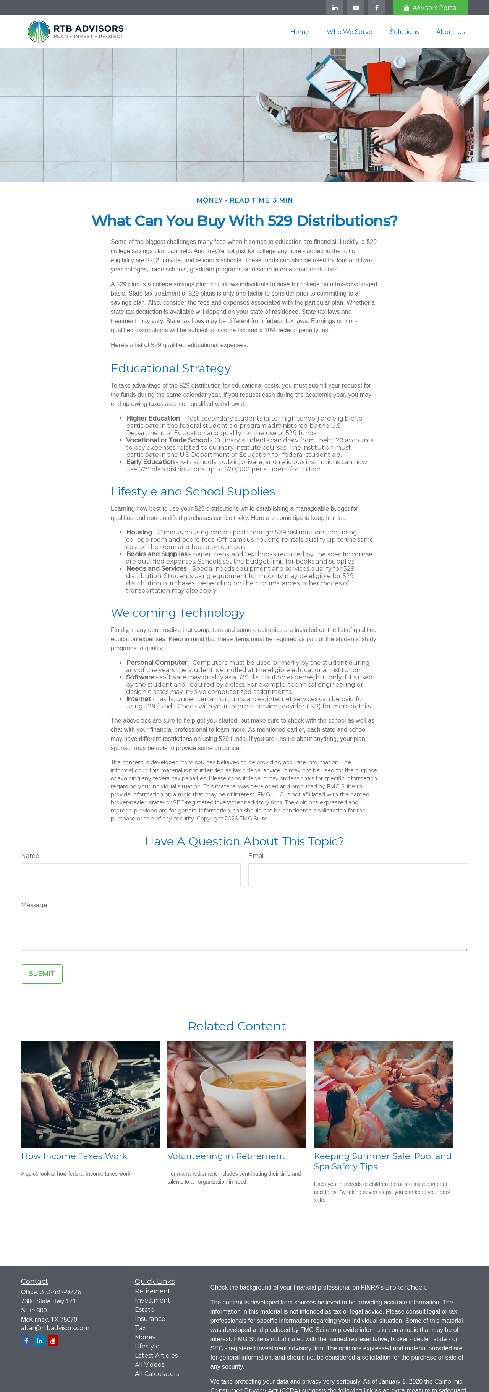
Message (34, 905)
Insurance (150, 1318)
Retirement (152, 1291)
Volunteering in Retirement (226, 1156)
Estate (144, 1309)
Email (256, 855)
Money (145, 1337)
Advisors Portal (430, 7)
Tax (140, 1328)
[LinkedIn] (334, 7)
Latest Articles (156, 1355)
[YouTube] (355, 7)
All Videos (149, 1364)
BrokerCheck (405, 1287)
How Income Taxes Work (74, 1156)
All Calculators (157, 1373)
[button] (299, 31)
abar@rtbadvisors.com (55, 1328)
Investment (152, 1300)
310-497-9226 (60, 1292)
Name (30, 855)
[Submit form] (42, 974)
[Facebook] (376, 7)
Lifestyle (147, 1346)
